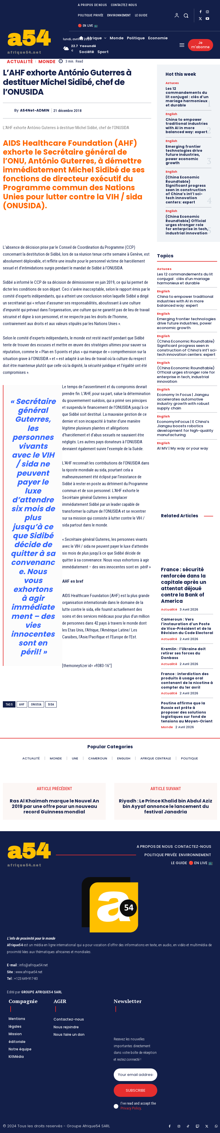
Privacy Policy (131, 1108)
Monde (47, 61)
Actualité (20, 61)
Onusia (36, 704)
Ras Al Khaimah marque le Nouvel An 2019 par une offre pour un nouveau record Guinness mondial (54, 806)
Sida (51, 704)
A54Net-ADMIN (34, 110)
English (171, 114)
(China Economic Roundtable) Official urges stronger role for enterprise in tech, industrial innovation (187, 225)
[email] (135, 1074)
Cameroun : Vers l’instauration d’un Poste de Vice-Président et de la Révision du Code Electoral (187, 626)
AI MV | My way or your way (182, 448)
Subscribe (136, 1090)
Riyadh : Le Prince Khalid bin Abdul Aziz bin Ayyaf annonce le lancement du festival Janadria (165, 806)
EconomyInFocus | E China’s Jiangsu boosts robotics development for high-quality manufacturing (185, 428)
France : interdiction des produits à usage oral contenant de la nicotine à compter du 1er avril (187, 680)
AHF (22, 704)
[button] (186, 15)
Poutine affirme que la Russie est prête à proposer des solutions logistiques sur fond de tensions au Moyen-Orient (187, 712)
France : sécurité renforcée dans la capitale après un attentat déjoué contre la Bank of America (183, 585)
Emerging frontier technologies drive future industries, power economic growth (184, 155)
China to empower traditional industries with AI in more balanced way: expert (187, 125)
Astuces (172, 83)
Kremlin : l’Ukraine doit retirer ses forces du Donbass (183, 653)
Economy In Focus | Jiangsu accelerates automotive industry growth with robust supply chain (183, 401)
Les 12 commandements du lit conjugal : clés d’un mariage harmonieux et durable (187, 97)
